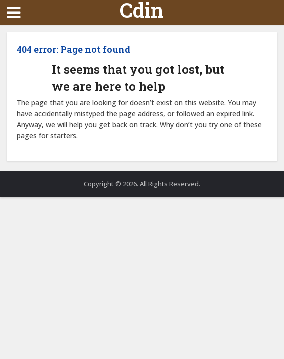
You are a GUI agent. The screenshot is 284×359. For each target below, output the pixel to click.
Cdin (142, 10)
